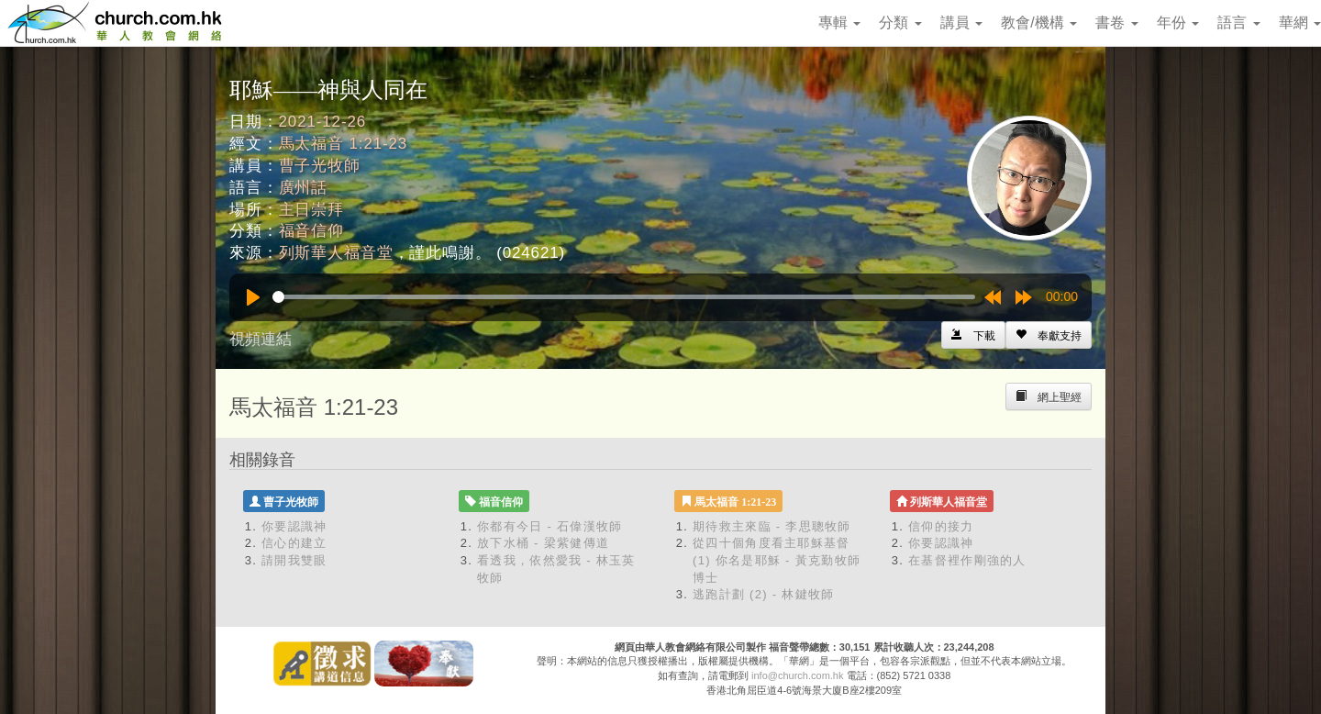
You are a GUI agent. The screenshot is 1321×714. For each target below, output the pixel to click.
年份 (1178, 22)
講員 (961, 22)
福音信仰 (311, 231)
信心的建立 (294, 543)
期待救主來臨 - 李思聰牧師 (772, 526)
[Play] (253, 297)
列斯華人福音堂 (336, 253)
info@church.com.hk (797, 675)
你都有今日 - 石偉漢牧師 (549, 526)
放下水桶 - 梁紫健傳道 (543, 543)
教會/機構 (1039, 22)
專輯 (839, 22)
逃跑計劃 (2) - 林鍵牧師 (764, 594)
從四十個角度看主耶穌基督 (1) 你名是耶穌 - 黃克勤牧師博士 (776, 560)
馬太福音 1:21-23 (343, 143)
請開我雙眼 (294, 560)
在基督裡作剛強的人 (967, 560)
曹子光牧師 (320, 165)
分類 (900, 22)
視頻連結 (260, 339)
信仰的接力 (941, 526)
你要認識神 (294, 526)
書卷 (1116, 22)
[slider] (623, 297)
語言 (1238, 22)
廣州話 (303, 187)
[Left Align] (1048, 335)
